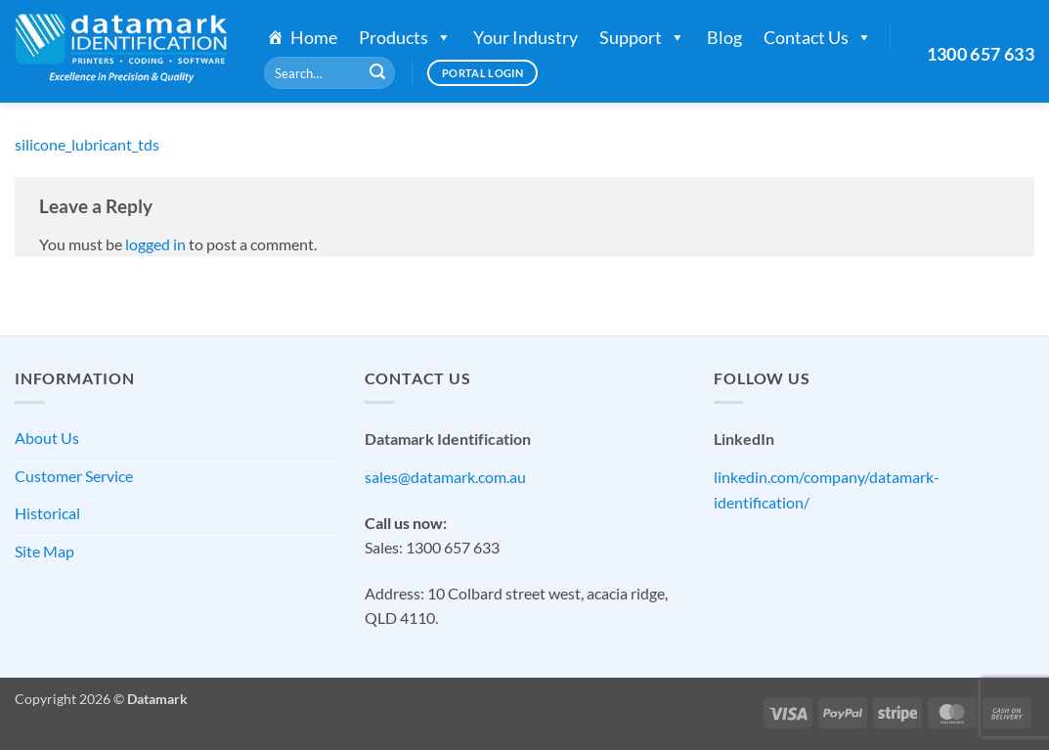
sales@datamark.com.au (445, 476)
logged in (155, 244)
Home (313, 37)
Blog (724, 37)
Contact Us (818, 37)
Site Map (44, 551)
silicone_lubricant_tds (87, 144)
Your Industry (525, 37)
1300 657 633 (980, 54)
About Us (47, 437)
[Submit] (377, 73)
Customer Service (74, 475)
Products (405, 37)
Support (642, 37)
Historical (47, 513)
